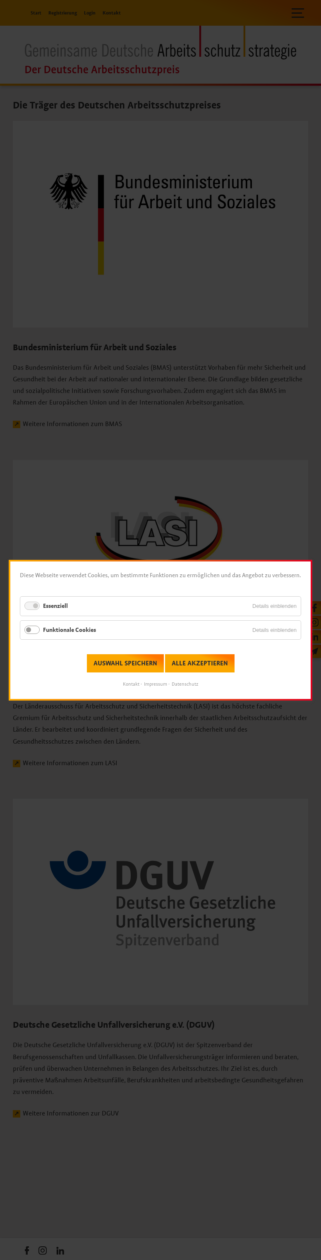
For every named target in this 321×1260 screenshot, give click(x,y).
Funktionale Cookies (69, 629)
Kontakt (131, 684)
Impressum (155, 684)
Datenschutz (185, 684)
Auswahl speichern (125, 663)
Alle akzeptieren (200, 663)
